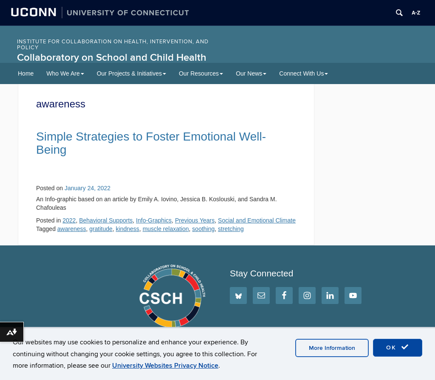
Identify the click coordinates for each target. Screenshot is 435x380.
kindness (127, 228)
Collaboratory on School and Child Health (111, 57)
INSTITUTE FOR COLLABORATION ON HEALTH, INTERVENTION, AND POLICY (113, 44)
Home (26, 73)
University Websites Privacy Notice (165, 365)
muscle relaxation (166, 228)
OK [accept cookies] (397, 347)
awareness (71, 228)
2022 (69, 220)
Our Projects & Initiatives (131, 73)
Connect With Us (303, 73)
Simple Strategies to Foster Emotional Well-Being (151, 143)
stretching (231, 228)
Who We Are (65, 73)
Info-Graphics (154, 220)
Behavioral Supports (106, 220)
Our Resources (201, 73)
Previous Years (195, 220)
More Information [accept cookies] (332, 348)
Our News (251, 73)
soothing (203, 228)
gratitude (100, 228)
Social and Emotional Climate (257, 220)
